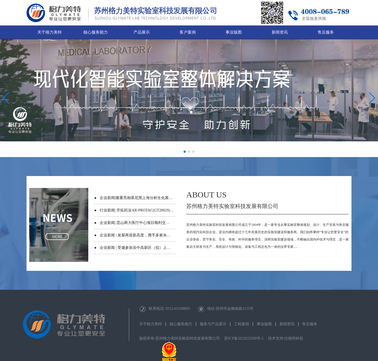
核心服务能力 (95, 32)
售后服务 (326, 32)
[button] (185, 152)
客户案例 (188, 32)
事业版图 (234, 32)
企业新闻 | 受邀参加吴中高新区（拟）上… (134, 248)
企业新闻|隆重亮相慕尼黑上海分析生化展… (135, 198)
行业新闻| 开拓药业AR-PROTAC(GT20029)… (136, 210)
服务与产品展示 (213, 324)
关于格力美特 (49, 32)
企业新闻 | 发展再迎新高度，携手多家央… (134, 235)
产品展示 (141, 32)
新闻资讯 (280, 32)
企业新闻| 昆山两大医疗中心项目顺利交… (134, 223)
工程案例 (241, 324)
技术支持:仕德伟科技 (285, 338)
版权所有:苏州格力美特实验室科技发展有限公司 (179, 338)
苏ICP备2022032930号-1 (243, 338)
